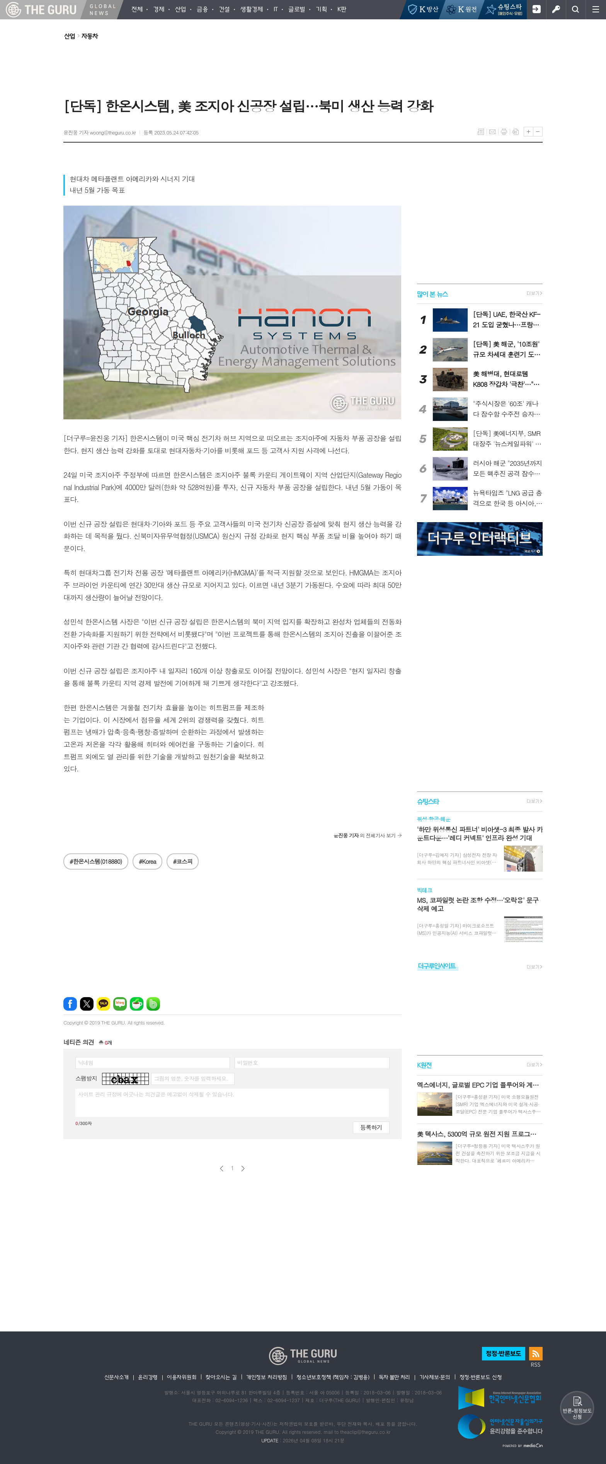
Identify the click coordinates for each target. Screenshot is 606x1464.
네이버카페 (136, 1004)
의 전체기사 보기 (365, 835)
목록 (481, 132)
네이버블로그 (120, 1004)
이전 (221, 1168)
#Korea (147, 861)
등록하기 (371, 1127)
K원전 (424, 1065)
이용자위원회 (181, 1377)
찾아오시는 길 (221, 1377)
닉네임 (85, 1062)
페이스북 (70, 1004)
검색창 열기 (576, 9)
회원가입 (536, 9)
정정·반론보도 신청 (481, 1377)
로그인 (556, 9)
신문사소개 (116, 1377)
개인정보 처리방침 (266, 1377)
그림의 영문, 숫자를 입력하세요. (191, 1078)
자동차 (90, 36)
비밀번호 (247, 1062)
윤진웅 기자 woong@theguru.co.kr (99, 132)
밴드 (153, 1004)
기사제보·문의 (434, 1377)
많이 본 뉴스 (432, 293)
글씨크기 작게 (538, 131)
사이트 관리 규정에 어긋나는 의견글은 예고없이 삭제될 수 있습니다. (156, 1094)
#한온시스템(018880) (96, 861)
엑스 (87, 1004)
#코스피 (182, 861)
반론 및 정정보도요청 (577, 1408)
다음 (242, 1168)
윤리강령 (148, 1377)
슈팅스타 (428, 801)
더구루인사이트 (437, 966)
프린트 (504, 132)
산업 (69, 36)
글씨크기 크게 (528, 131)
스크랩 (515, 132)
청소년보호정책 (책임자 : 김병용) (332, 1377)
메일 (492, 132)
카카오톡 (103, 1004)
